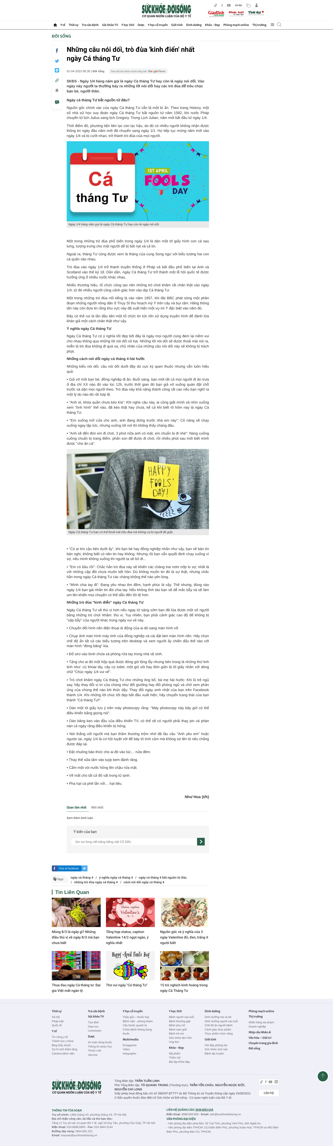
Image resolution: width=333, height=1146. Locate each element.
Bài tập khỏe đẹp (179, 1061)
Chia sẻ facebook (69, 868)
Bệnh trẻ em (176, 1033)
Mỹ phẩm (174, 1053)
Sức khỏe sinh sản (216, 1049)
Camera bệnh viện (63, 1053)
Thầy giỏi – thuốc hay (136, 1017)
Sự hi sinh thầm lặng (64, 1049)
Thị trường (259, 25)
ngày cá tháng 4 (82, 877)
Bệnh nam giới (178, 1029)
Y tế (62, 25)
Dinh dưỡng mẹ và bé (218, 1017)
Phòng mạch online (236, 25)
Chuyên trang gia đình (263, 1043)
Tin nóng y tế (60, 1037)
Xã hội (56, 1017)
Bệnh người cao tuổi (181, 1017)
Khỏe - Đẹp (212, 25)
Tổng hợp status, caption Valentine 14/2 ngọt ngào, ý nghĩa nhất (127, 937)
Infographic (129, 1053)
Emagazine (130, 1045)
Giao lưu (93, 1026)
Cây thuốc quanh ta (135, 1025)
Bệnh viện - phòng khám (138, 1021)
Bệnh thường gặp (179, 1021)
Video (126, 1049)
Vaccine (92, 1054)
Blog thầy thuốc (61, 1045)
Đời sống (61, 36)
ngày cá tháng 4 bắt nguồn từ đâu (162, 877)
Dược (141, 25)
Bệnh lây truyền (214, 1053)
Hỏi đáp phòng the (216, 1045)
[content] (134, 841)
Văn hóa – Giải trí (260, 1037)
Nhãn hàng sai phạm (261, 1022)
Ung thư (174, 1041)
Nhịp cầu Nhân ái (260, 1032)
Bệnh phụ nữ (177, 1025)
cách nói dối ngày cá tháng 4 (144, 882)
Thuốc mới (94, 1050)
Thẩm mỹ (174, 1057)
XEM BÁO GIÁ (204, 1110)
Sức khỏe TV (110, 25)
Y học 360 (127, 25)
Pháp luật (57, 1021)
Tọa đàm (93, 1022)
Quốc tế (57, 1025)
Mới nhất (97, 807)
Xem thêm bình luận (80, 818)
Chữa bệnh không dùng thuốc (137, 1031)
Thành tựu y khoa (62, 1041)
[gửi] (201, 841)
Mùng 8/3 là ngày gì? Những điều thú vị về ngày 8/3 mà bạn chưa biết (75, 937)
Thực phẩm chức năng (219, 1033)
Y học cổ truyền (158, 25)
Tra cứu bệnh (90, 25)
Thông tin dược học (100, 1046)
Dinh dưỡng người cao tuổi (221, 1021)
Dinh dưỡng (194, 25)
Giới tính (177, 25)
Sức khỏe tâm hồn (180, 1037)
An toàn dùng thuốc (100, 1042)
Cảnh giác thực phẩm (218, 1029)
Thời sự (73, 25)
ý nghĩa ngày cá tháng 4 (116, 877)
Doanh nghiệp (257, 1026)
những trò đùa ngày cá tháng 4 (96, 882)
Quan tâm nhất (76, 807)
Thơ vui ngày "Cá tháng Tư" (127, 985)
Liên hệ (269, 1093)
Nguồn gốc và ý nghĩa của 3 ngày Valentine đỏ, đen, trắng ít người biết (184, 937)
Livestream (95, 1030)
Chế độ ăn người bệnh (219, 1025)
